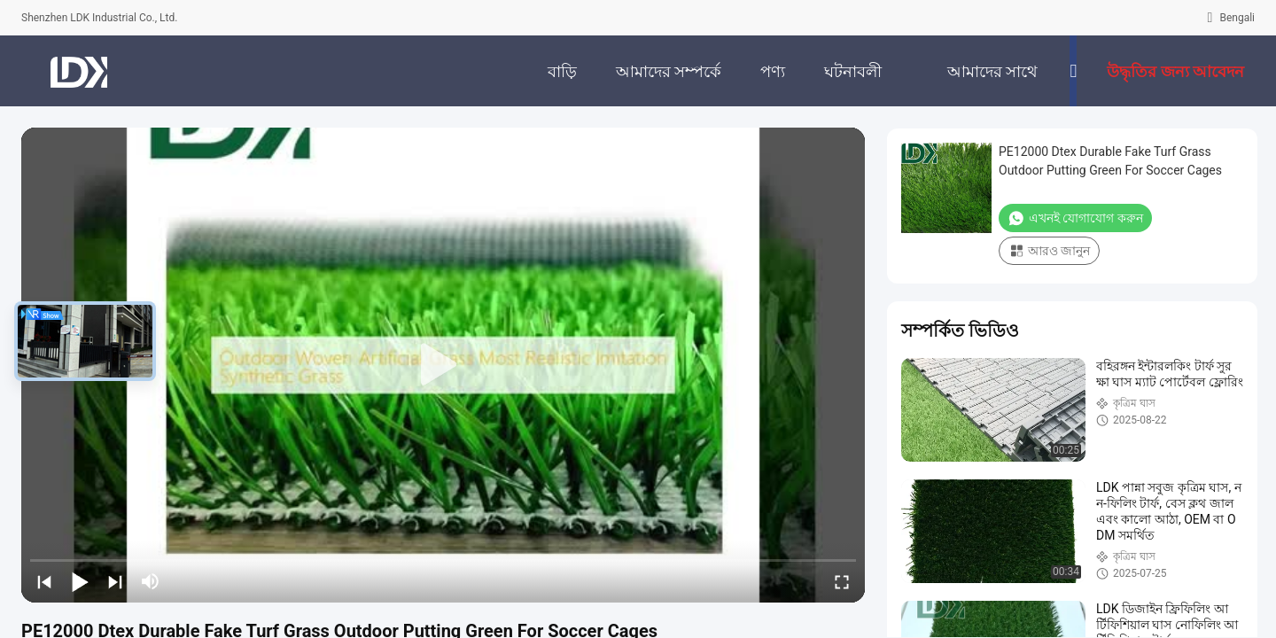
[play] (443, 365)
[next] (115, 581)
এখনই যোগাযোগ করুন (1075, 218)
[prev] (44, 581)
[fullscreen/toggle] (842, 581)
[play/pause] (79, 581)
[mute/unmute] (150, 581)
